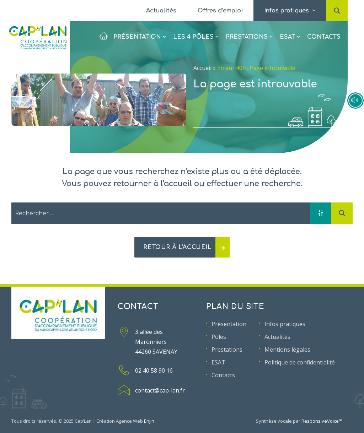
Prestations (249, 34)
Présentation (132, 34)
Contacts (324, 34)
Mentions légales (287, 349)
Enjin (149, 421)
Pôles (219, 337)
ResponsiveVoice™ (321, 421)
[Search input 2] (161, 213)
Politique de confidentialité (299, 362)
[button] (337, 3)
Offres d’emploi (220, 10)
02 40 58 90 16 (154, 370)
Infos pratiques (284, 324)
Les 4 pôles (195, 34)
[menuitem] (161, 10)
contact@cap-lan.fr (160, 390)
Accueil (202, 68)
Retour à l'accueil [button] (186, 247)
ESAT (290, 34)
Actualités (161, 10)
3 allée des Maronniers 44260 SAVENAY (156, 342)
